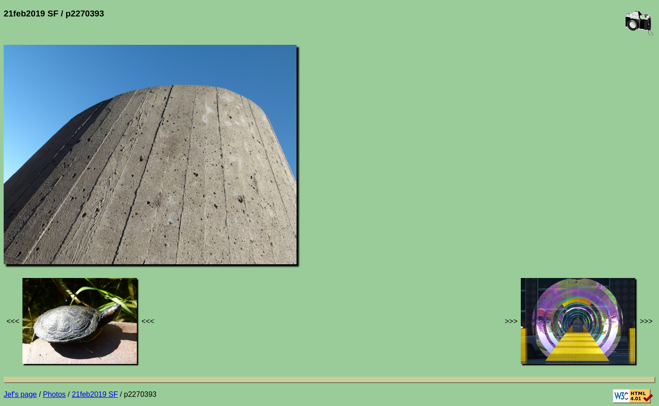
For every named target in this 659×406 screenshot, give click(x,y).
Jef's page (20, 394)
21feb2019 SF (95, 394)
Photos (54, 394)
